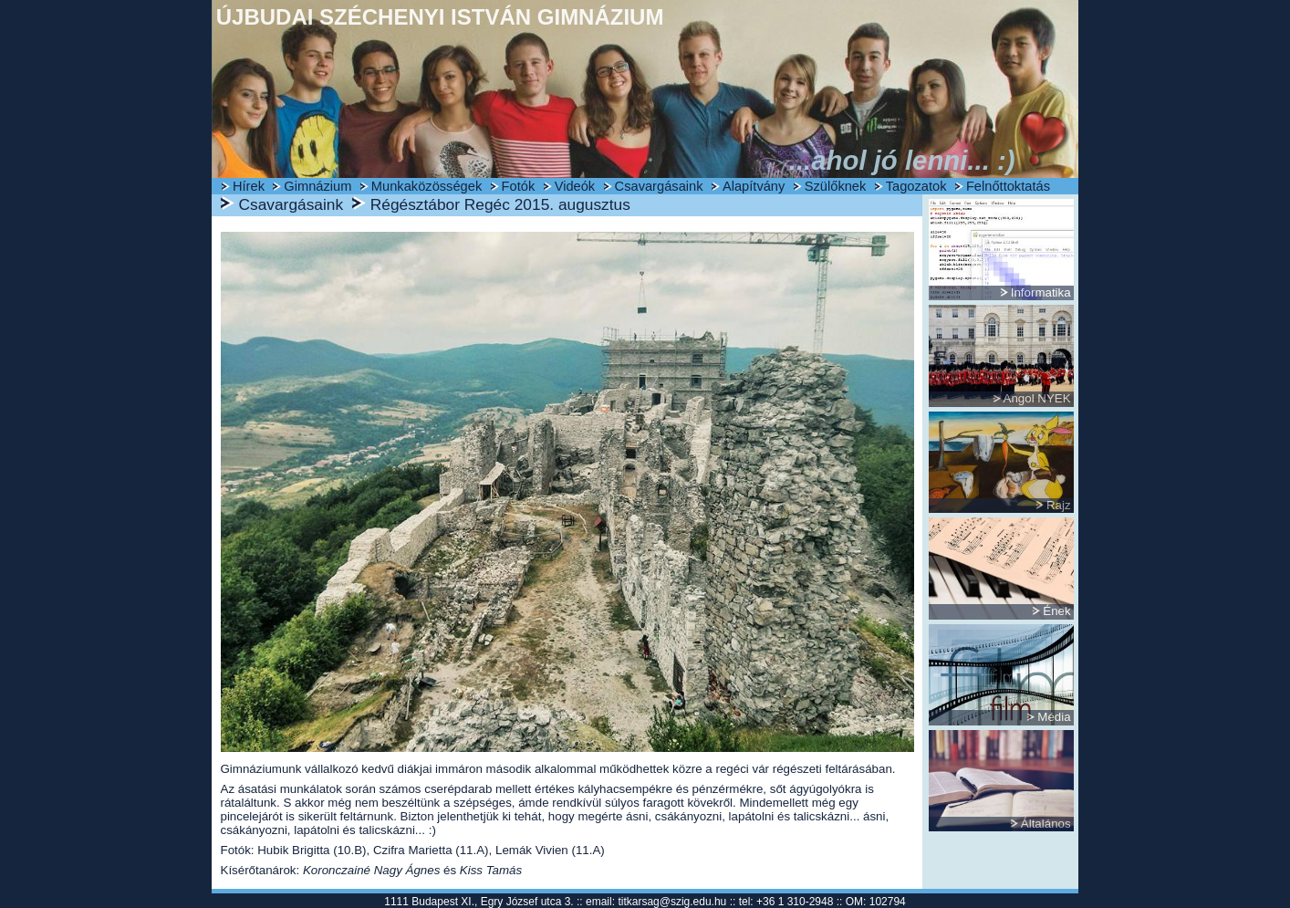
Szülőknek (836, 186)
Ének (1056, 611)
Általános (1046, 823)
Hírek (249, 186)
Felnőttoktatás (1008, 186)
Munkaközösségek (426, 186)
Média (1053, 717)
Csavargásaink (659, 186)
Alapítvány (754, 186)
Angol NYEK (1037, 398)
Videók (575, 186)
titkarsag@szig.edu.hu (672, 901)
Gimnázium (317, 186)
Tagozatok (916, 186)
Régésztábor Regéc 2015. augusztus (500, 204)
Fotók (519, 186)
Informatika (1041, 292)
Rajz (1058, 505)
